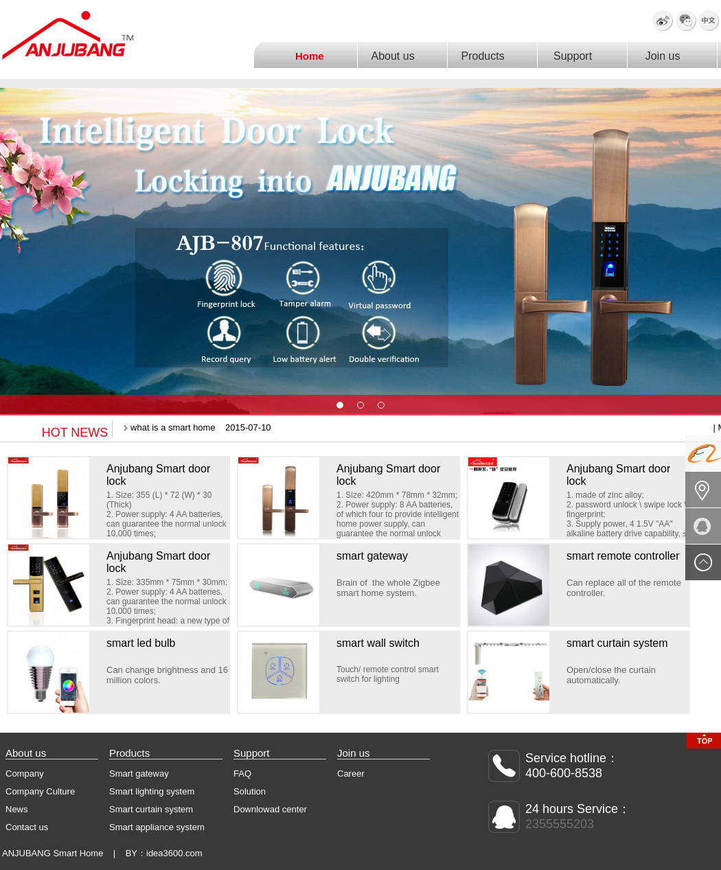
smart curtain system (617, 643)
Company (24, 773)
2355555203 (559, 824)
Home (312, 56)
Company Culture (40, 791)
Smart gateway (139, 773)
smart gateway (372, 556)
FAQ (242, 773)
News (16, 809)
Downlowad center (270, 809)
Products (485, 56)
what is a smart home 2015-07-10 (196, 427)
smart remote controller (623, 556)
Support (575, 56)
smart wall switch (378, 643)
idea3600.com (174, 853)
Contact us (26, 827)
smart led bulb (141, 643)
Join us (666, 56)
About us (395, 56)
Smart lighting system (151, 791)
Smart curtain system (151, 809)
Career (351, 773)
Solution (249, 791)
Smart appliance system (157, 827)
